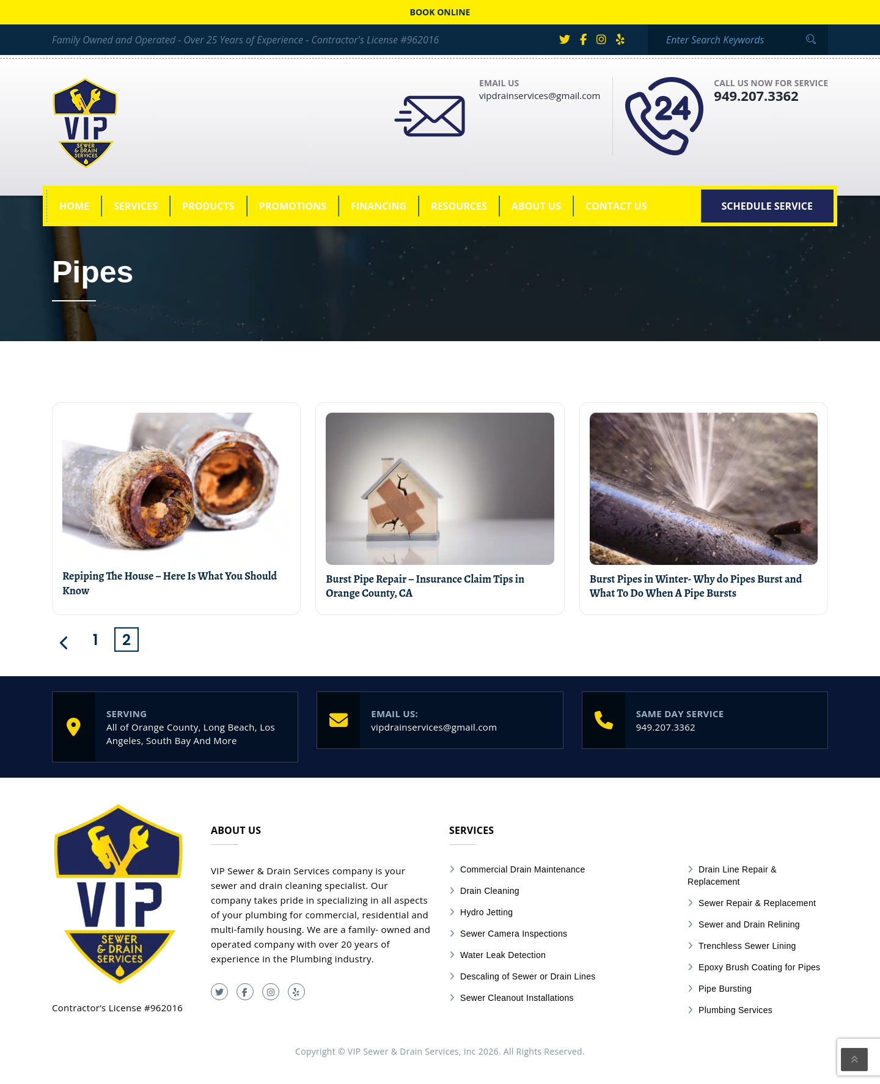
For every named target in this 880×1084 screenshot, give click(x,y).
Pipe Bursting (725, 989)
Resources (459, 206)
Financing (378, 206)
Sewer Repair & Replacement (757, 903)
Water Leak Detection (503, 955)
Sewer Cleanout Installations (517, 998)
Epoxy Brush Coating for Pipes (759, 967)
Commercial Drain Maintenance (522, 869)
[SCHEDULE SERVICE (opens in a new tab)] (767, 206)
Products (208, 206)
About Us (536, 206)
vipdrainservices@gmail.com (539, 95)
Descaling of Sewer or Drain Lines (528, 976)
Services (136, 206)
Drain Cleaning (489, 891)
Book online (440, 12)
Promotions (292, 206)
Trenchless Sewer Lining (747, 946)
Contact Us (616, 206)
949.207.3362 (756, 95)
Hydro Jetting (486, 912)
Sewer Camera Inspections (513, 933)
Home (74, 206)
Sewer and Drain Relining (749, 924)
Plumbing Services (735, 1010)
